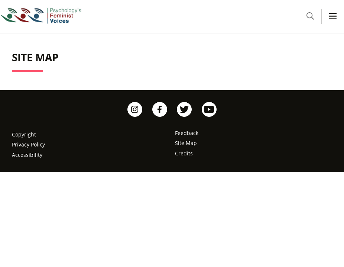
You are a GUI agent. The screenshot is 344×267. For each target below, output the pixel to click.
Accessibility (27, 154)
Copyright (24, 134)
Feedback (186, 132)
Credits (184, 153)
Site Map (186, 142)
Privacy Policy (28, 144)
